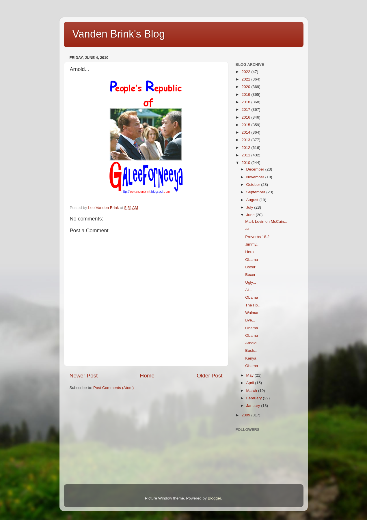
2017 (246, 109)
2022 (246, 72)
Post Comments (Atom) (113, 388)
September (256, 192)
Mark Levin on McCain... (266, 221)
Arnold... (252, 343)
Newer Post (84, 376)
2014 (246, 132)
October (253, 184)
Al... (248, 229)
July (250, 207)
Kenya (250, 358)
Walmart (252, 312)
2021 (246, 79)
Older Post (209, 376)
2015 (246, 125)
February (254, 398)
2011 (246, 155)
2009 (246, 415)
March (252, 390)
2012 (246, 147)
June (251, 215)
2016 (246, 117)
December (255, 169)
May (250, 375)
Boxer (250, 267)
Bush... (251, 350)
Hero (249, 252)
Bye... (250, 320)
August (253, 200)
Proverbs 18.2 (257, 237)
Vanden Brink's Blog (118, 34)
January (253, 405)
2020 (246, 87)
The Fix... (253, 305)
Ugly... (250, 282)
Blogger (214, 498)
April (250, 383)
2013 (246, 140)
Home (147, 376)
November (255, 177)
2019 (246, 94)
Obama (251, 259)
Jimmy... (252, 244)
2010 (246, 162)
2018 (246, 102)
